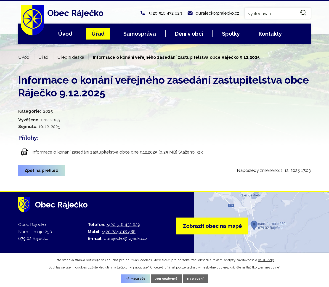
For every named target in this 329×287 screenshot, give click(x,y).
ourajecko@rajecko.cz (217, 13)
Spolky (231, 33)
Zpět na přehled (42, 170)
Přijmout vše (135, 278)
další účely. (266, 260)
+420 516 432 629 (165, 13)
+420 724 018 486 (118, 231)
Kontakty (270, 33)
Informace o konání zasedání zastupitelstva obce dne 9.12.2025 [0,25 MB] (104, 151)
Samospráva (139, 33)
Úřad (98, 33)
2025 (48, 111)
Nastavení (195, 278)
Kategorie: (29, 111)
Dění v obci (189, 33)
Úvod (65, 33)
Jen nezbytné (166, 278)
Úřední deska (70, 57)
